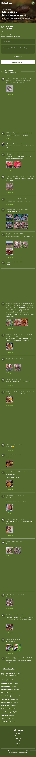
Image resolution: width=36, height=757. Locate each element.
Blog (18, 746)
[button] (29, 3)
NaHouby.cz (6, 3)
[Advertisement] (18, 114)
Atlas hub (18, 738)
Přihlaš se (4, 36)
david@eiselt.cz (23, 752)
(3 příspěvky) (10, 689)
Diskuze (18, 743)
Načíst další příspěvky (9, 669)
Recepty (18, 741)
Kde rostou (18, 736)
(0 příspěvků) (9, 699)
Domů (18, 733)
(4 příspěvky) (9, 680)
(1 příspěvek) (9, 693)
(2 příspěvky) (9, 686)
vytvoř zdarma (17, 36)
